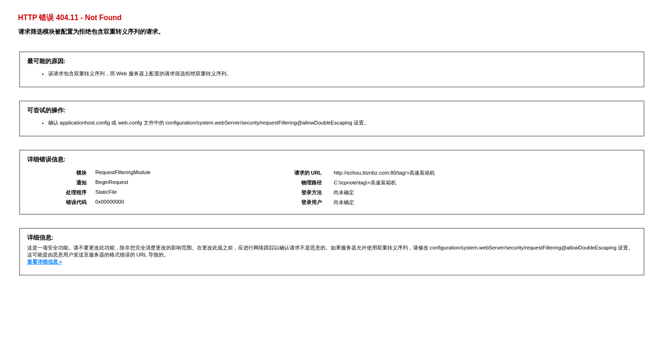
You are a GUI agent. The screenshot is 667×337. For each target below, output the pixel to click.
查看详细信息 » (44, 261)
